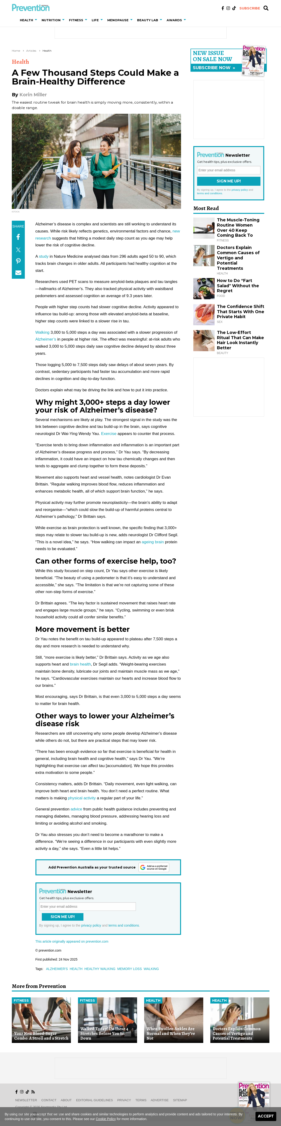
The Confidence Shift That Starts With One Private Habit (240, 311)
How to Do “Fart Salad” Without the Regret (238, 285)
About (66, 1100)
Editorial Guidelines (94, 1100)
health (76, 969)
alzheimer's (57, 969)
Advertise (160, 1100)
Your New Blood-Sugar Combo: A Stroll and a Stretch (41, 1036)
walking (151, 969)
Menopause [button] (118, 20)
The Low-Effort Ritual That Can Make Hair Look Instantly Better (240, 340)
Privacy (124, 1100)
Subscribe (249, 8)
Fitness (21, 1000)
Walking (42, 332)
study (44, 256)
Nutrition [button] (51, 20)
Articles (31, 50)
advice (76, 809)
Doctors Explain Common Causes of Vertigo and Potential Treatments (238, 258)
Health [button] (26, 20)
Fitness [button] (76, 20)
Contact (48, 1100)
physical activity (82, 798)
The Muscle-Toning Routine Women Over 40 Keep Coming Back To (238, 227)
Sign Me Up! (63, 917)
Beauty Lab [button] (147, 20)
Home (16, 50)
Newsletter (26, 1100)
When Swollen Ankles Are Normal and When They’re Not (171, 1033)
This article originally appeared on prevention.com (71, 941)
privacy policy (91, 925)
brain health (80, 664)
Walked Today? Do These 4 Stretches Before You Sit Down (104, 1033)
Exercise (109, 433)
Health (47, 50)
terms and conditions (123, 925)
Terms (141, 1100)
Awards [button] (174, 20)
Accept (266, 1116)
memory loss (129, 969)
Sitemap (180, 1100)
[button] (36, 20)
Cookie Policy (106, 1119)
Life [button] (95, 20)
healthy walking (99, 969)
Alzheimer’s (45, 339)
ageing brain (153, 542)
